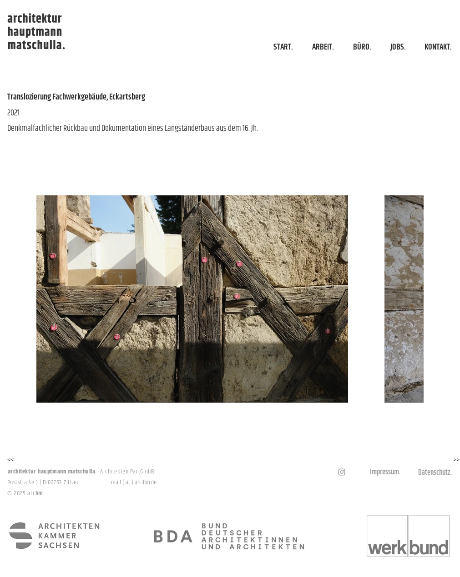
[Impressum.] (385, 472)
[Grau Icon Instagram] (341, 472)
